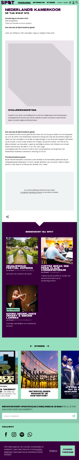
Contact (60, 2)
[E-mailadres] (39, 416)
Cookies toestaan (67, 450)
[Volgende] (48, 346)
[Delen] (7, 217)
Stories (51, 2)
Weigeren (53, 450)
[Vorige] (31, 346)
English (65, 2)
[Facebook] (6, 434)
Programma (24, 2)
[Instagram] (14, 434)
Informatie (39, 2)
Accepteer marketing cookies (31, 192)
